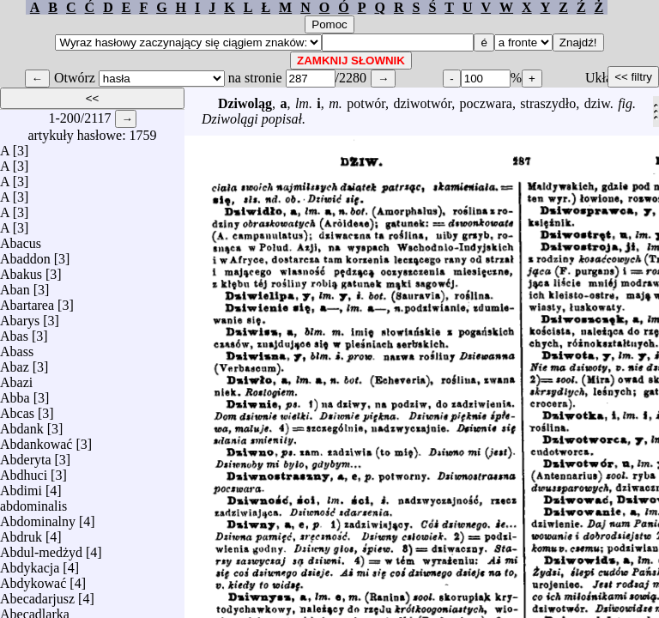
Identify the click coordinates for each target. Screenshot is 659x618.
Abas (14, 331)
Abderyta (25, 455)
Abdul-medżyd (41, 548)
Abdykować (33, 579)
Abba (15, 393)
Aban (15, 285)
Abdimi (21, 486)
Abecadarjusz (37, 594)
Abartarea (27, 301)
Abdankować (36, 440)
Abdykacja (29, 563)
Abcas (17, 409)
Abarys (19, 316)
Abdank (22, 424)
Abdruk (21, 532)
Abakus (21, 270)
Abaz (14, 362)
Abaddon (25, 254)
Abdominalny (38, 517)
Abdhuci (23, 471)
